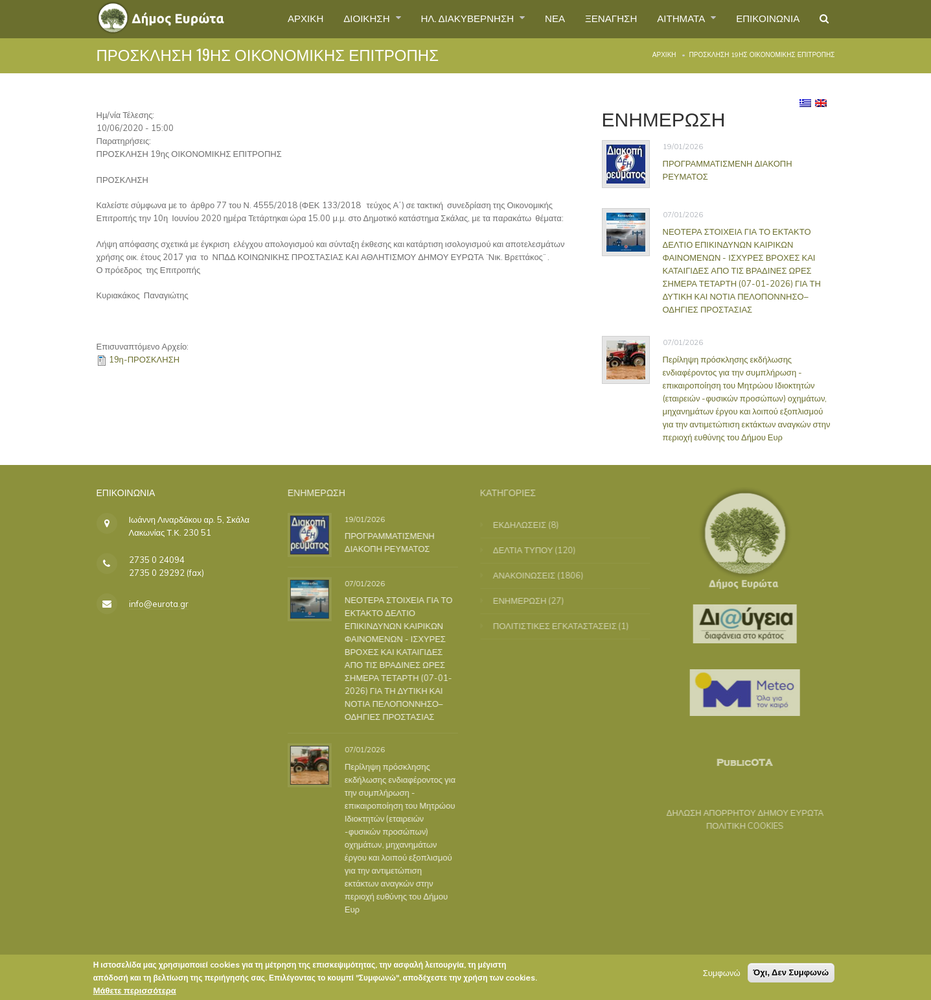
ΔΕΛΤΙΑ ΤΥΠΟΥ (530, 550)
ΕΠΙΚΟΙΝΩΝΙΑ (764, 19)
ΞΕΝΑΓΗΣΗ (598, 19)
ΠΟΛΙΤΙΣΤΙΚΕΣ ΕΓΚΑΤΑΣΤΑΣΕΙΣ (562, 626)
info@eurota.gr (159, 604)
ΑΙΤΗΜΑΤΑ (674, 19)
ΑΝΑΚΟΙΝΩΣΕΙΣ (531, 575)
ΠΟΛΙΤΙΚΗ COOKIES (738, 825)
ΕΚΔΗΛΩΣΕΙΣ (526, 524)
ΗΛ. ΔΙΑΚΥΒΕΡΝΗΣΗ (449, 19)
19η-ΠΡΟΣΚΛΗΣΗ (144, 359)
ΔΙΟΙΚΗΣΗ (342, 19)
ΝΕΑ (540, 19)
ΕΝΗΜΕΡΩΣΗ (527, 600)
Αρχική (664, 55)
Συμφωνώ (722, 976)
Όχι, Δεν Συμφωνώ (791, 976)
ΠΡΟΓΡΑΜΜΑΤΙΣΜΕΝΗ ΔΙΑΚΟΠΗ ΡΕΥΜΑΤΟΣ (394, 542)
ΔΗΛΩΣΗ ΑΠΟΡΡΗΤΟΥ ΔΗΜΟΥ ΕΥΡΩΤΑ (738, 812)
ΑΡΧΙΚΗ (277, 19)
